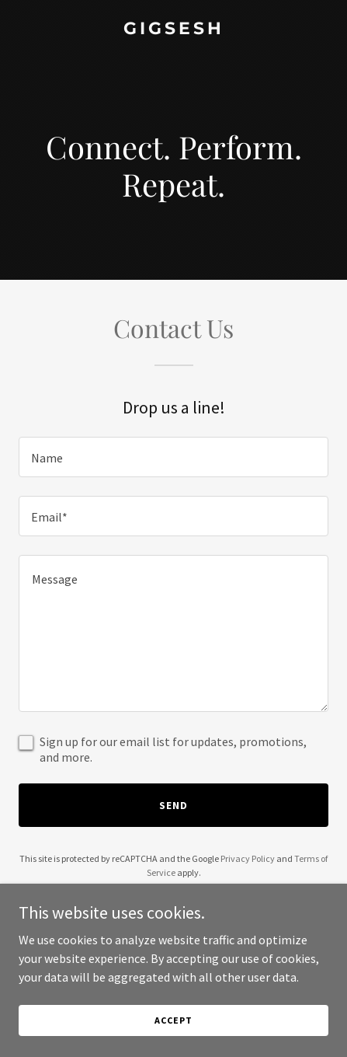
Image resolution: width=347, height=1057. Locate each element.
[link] (173, 29)
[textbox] (173, 457)
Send (173, 805)
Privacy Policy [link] (247, 858)
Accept (173, 1020)
